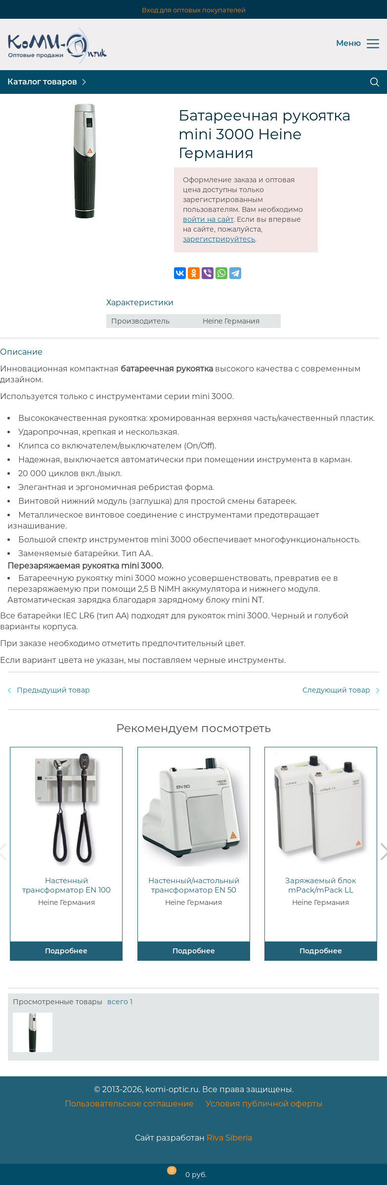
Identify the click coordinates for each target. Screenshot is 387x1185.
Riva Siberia (229, 1138)
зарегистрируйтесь (219, 239)
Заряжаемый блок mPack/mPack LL (320, 885)
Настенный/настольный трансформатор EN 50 (193, 885)
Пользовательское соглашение (129, 1103)
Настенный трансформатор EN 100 (66, 885)
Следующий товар (336, 690)
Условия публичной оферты (264, 1103)
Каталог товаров (42, 81)
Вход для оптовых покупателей (194, 10)
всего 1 (119, 1001)
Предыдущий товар (53, 690)
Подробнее (66, 950)
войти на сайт (208, 219)
